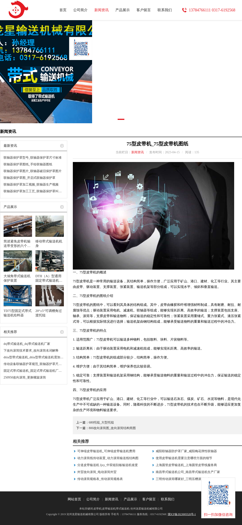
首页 (63, 10)
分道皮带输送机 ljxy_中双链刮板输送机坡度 (107, 465)
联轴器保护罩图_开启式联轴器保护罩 (29, 177)
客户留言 (143, 10)
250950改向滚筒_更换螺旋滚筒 (25, 377)
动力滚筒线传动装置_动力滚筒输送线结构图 (107, 458)
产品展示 (122, 10)
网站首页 (74, 499)
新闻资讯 (101, 10)
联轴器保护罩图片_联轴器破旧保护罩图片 (33, 171)
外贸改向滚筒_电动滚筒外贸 (97, 472)
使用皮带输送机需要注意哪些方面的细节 (184, 458)
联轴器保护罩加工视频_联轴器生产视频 (31, 184)
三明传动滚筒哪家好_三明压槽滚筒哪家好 (185, 479)
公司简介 (80, 10)
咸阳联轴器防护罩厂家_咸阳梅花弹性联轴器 (186, 451)
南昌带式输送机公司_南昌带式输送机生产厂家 (188, 472)
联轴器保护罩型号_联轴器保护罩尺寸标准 (33, 157)
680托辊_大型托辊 (101, 422)
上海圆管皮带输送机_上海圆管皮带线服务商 (186, 465)
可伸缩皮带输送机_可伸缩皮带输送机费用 (106, 451)
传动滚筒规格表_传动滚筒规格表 (100, 479)
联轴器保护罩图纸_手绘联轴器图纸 (28, 164)
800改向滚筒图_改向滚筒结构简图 (112, 428)
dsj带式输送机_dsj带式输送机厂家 (27, 344)
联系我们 (165, 10)
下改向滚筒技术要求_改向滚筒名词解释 (31, 350)
